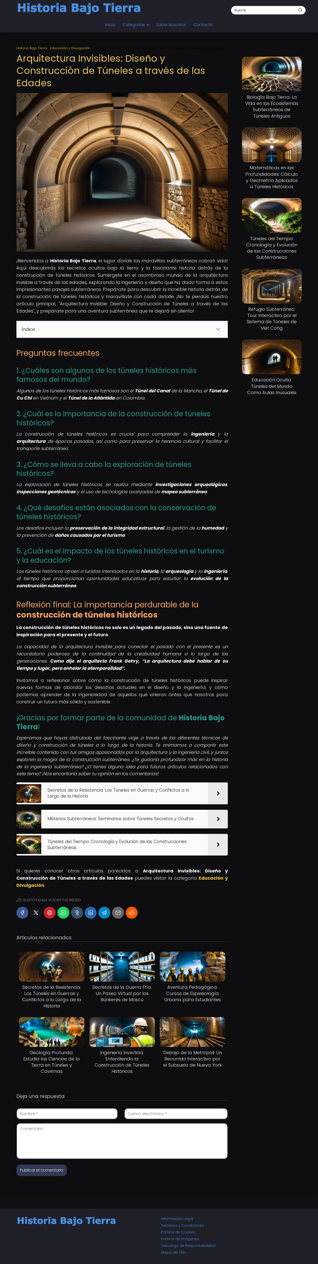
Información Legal (177, 1218)
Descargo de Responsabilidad (188, 1245)
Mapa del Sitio (173, 1252)
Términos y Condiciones (182, 1225)
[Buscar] (300, 10)
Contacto (203, 25)
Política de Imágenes (180, 1238)
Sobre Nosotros (171, 25)
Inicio (110, 25)
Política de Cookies (178, 1232)
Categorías (134, 25)
